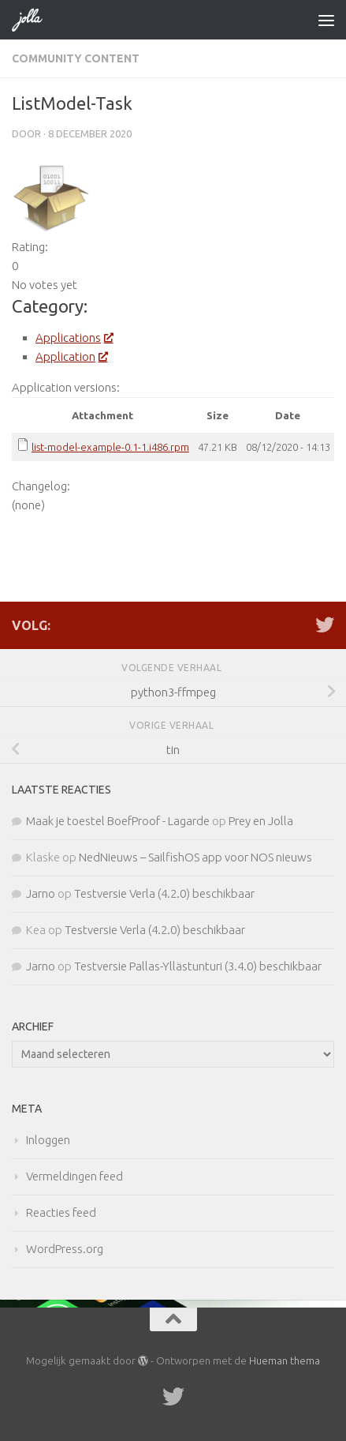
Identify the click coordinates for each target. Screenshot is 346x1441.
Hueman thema (284, 1360)
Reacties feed (61, 1212)
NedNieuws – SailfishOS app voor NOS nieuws (195, 857)
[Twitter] (324, 624)
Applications (73, 337)
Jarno (40, 893)
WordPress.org (64, 1248)
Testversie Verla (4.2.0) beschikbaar (164, 893)
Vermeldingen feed (74, 1176)
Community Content (76, 58)
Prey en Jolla (261, 820)
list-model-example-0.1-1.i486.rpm (110, 446)
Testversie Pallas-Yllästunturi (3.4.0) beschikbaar (198, 966)
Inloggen (48, 1139)
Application (70, 356)
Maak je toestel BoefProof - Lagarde (118, 820)
